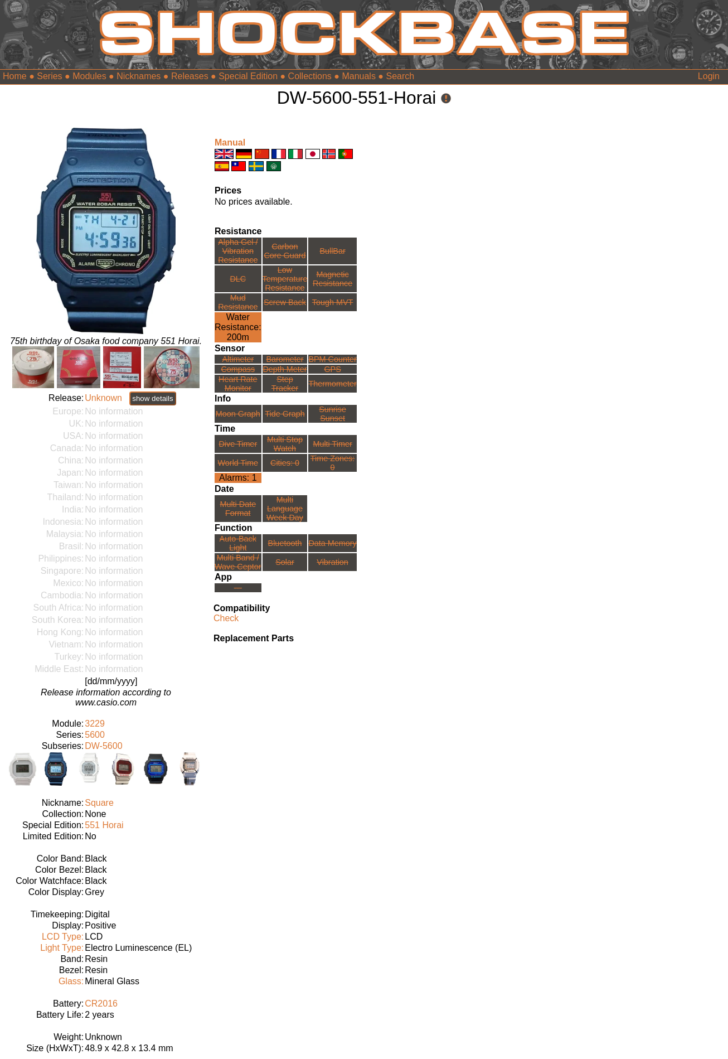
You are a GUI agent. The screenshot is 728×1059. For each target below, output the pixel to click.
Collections (310, 76)
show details (152, 398)
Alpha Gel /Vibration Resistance (238, 251)
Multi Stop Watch (285, 444)
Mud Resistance (238, 302)
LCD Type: (63, 936)
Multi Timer (332, 443)
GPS (332, 369)
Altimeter (238, 359)
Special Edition (248, 76)
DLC (238, 278)
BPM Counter (332, 359)
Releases (189, 76)
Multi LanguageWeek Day (284, 508)
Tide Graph (284, 413)
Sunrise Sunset (332, 414)
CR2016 (101, 1003)
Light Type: (62, 947)
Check (226, 618)
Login (709, 76)
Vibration (332, 562)
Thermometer (332, 383)
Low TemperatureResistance (285, 278)
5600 (95, 734)
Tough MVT (332, 302)
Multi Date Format (238, 509)
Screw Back (285, 302)
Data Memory (332, 543)
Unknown (103, 398)
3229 (95, 723)
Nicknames (139, 76)
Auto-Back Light (238, 543)
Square (99, 802)
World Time (238, 462)
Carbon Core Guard (284, 251)
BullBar (332, 250)
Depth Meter (285, 369)
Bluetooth (285, 543)
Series (49, 76)
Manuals (358, 76)
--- (238, 587)
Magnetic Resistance (332, 279)
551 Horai (104, 825)
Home (15, 76)
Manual (230, 142)
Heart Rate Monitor (238, 384)
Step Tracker (284, 384)
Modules (89, 76)
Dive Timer (238, 443)
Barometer (284, 359)
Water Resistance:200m (238, 327)
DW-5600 (103, 746)
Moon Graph (238, 413)
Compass (238, 369)
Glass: (71, 981)
